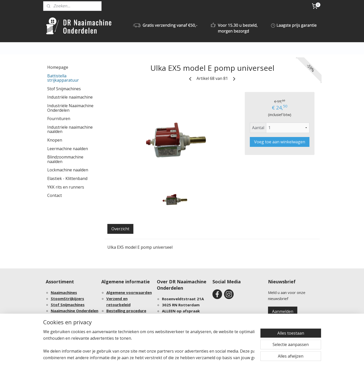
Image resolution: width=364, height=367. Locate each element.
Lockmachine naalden (67, 170)
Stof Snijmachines (64, 88)
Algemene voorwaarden (129, 292)
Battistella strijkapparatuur (63, 78)
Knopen (54, 140)
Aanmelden (282, 311)
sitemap (173, 358)
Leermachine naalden (67, 148)
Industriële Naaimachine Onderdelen (70, 108)
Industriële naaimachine (70, 97)
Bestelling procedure (126, 310)
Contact (54, 195)
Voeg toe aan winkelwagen (279, 142)
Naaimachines (64, 292)
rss (184, 358)
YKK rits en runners (65, 187)
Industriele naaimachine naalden (70, 129)
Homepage (57, 67)
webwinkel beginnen (203, 358)
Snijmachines (72, 304)
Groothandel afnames (71, 322)
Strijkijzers (74, 298)
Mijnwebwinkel (247, 358)
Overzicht (120, 229)
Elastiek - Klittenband (67, 178)
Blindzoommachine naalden (65, 159)
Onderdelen (87, 310)
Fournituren (58, 118)
